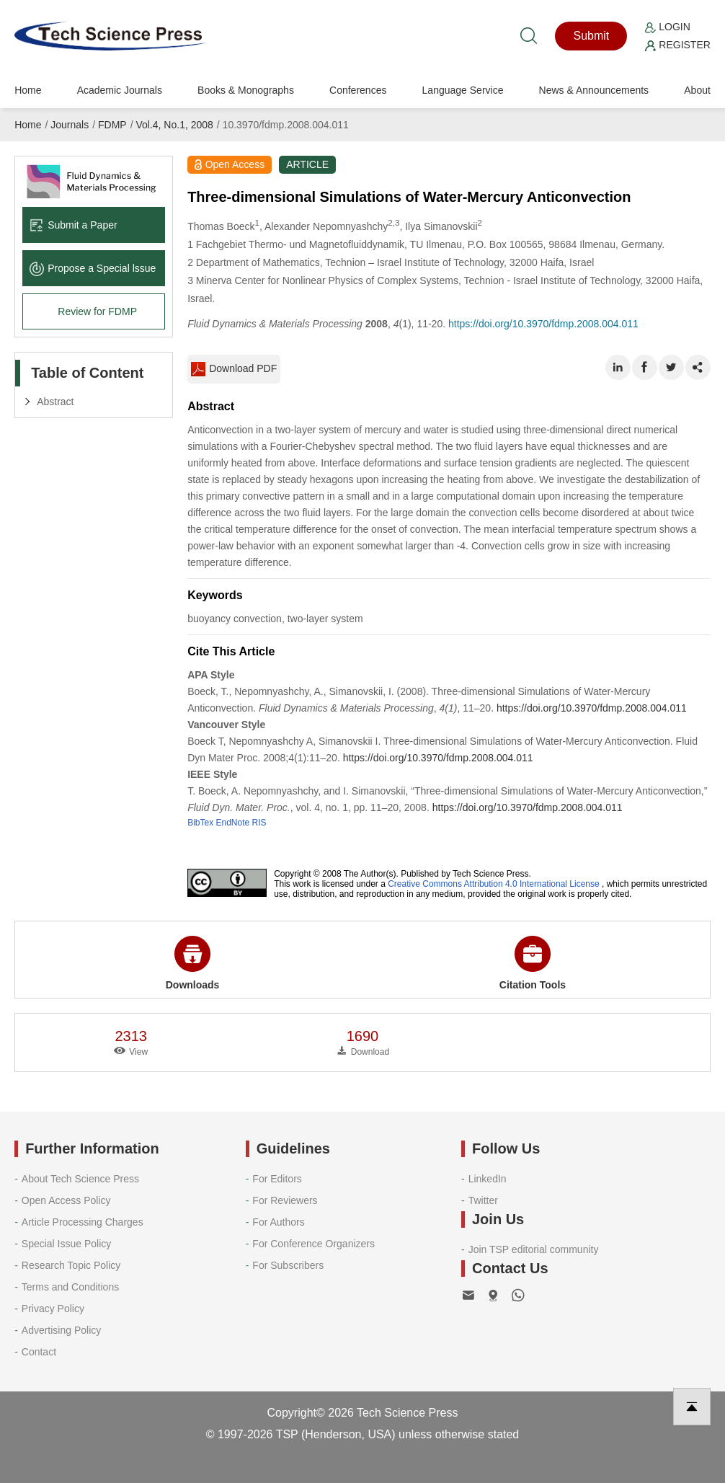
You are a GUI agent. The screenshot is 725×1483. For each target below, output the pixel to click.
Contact (39, 1352)
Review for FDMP (97, 311)
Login (667, 26)
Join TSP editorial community (533, 1249)
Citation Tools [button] (532, 963)
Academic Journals (119, 90)
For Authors (278, 1222)
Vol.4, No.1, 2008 (174, 124)
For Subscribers (288, 1265)
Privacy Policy (53, 1308)
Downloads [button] (193, 963)
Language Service (463, 90)
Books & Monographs (245, 90)
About (697, 90)
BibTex (200, 823)
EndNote (233, 823)
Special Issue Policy (67, 1243)
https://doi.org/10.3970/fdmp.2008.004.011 (543, 323)
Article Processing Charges (82, 1222)
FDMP (112, 124)
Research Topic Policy (71, 1265)
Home (27, 90)
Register (677, 44)
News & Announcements (594, 90)
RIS (259, 823)
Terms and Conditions (70, 1287)
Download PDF (234, 369)
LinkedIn (487, 1179)
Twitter (483, 1200)
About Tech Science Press (80, 1179)
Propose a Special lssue (93, 268)
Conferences (357, 90)
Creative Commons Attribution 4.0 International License (494, 884)
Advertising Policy (62, 1330)
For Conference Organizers (313, 1243)
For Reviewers (284, 1200)
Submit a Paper (73, 225)
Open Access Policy (66, 1200)
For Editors (276, 1179)
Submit (592, 36)
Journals (69, 124)
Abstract (55, 401)
